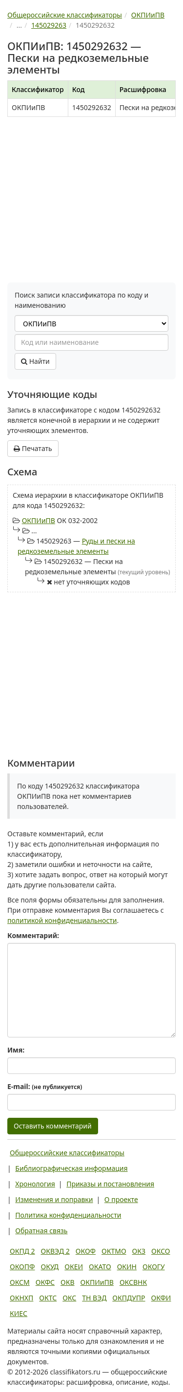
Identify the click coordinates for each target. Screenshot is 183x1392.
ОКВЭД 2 (55, 1251)
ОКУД (50, 1266)
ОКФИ (161, 1297)
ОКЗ (138, 1251)
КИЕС (18, 1313)
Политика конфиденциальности (68, 1215)
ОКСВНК (133, 1282)
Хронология (35, 1183)
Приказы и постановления (110, 1183)
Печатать (33, 448)
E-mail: (44, 1086)
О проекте (121, 1199)
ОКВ (68, 1282)
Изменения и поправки (54, 1199)
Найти (35, 361)
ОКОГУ (153, 1266)
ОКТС (48, 1297)
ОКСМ (20, 1282)
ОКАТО (100, 1266)
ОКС (69, 1297)
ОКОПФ (22, 1266)
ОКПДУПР (128, 1297)
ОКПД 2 (22, 1251)
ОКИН (127, 1266)
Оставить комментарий (53, 1125)
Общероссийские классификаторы (67, 1152)
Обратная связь (41, 1230)
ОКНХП (21, 1297)
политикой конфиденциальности (62, 920)
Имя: (15, 1049)
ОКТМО (114, 1251)
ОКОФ (86, 1251)
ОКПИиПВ (38, 520)
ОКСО (160, 1251)
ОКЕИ (73, 1266)
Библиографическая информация (71, 1168)
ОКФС (45, 1282)
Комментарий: (33, 935)
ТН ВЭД (94, 1297)
